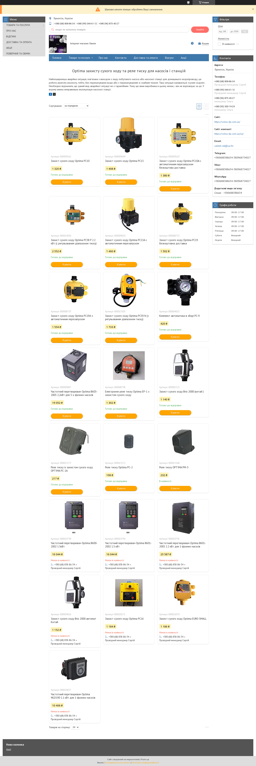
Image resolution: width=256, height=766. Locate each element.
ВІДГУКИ (11, 36)
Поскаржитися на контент (117, 762)
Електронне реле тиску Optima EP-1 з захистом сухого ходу (127, 393)
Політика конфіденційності (145, 762)
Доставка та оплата (146, 57)
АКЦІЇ (9, 47)
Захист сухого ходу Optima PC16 (124, 618)
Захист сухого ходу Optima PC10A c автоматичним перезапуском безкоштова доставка (180, 164)
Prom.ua (145, 759)
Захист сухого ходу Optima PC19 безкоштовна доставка (178, 241)
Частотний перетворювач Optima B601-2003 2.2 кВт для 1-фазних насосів (182, 544)
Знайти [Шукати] (200, 29)
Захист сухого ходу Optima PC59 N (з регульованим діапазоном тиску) (127, 317)
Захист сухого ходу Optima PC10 (70, 161)
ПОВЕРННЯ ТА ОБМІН (18, 53)
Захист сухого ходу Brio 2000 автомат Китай (73, 620)
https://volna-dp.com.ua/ (227, 121)
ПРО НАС (11, 30)
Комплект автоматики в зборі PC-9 (179, 315)
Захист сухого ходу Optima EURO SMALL (183, 618)
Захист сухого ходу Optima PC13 (124, 161)
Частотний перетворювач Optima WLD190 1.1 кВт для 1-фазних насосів (73, 696)
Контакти (120, 57)
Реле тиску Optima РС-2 (119, 467)
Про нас (103, 57)
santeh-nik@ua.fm (223, 145)
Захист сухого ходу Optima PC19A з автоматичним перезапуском (72, 317)
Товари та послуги (79, 57)
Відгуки (169, 57)
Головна (56, 57)
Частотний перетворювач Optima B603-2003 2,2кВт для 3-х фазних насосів (74, 393)
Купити (67, 182)
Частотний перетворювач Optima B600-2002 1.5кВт (74, 544)
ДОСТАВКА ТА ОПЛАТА (19, 42)
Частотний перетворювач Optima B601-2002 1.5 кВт (128, 544)
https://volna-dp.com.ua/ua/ (229, 133)
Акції (183, 57)
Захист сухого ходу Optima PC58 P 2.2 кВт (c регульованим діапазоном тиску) (74, 241)
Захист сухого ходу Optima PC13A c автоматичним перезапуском (126, 241)
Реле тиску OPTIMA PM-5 (173, 467)
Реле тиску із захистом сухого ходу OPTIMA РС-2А (72, 469)
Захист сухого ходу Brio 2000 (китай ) (181, 391)
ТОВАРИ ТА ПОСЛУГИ (18, 25)
